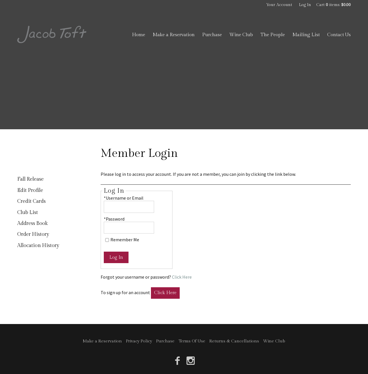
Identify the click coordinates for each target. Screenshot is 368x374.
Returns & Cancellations (234, 341)
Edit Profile (30, 190)
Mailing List (306, 35)
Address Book (32, 223)
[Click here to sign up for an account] (165, 293)
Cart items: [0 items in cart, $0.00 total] (333, 5)
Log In (305, 5)
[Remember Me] (107, 240)
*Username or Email (123, 198)
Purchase (212, 35)
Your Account (279, 5)
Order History (33, 234)
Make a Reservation (174, 35)
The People (272, 35)
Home (138, 35)
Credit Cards (31, 201)
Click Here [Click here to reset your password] (182, 277)
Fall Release (30, 179)
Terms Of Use (192, 341)
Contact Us (339, 35)
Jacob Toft (51, 34)
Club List (27, 212)
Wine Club (241, 35)
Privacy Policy (139, 341)
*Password (114, 219)
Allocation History (38, 245)
